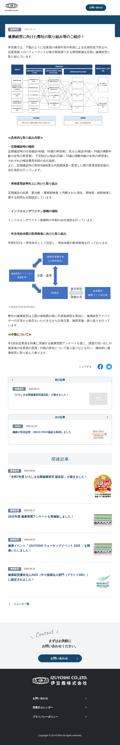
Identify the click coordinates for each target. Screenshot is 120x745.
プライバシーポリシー (60, 716)
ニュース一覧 (18, 603)
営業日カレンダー (60, 707)
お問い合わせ (95, 7)
